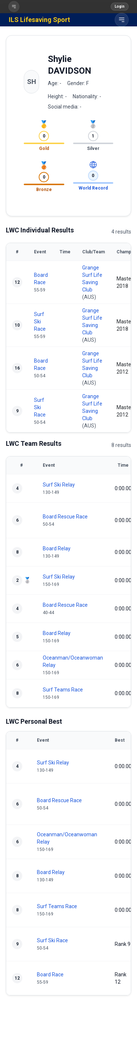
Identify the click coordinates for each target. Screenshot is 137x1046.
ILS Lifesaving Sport (39, 19)
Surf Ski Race (40, 321)
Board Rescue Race (65, 517)
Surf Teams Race (63, 690)
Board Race (50, 974)
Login (120, 6)
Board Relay (57, 548)
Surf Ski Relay (59, 485)
